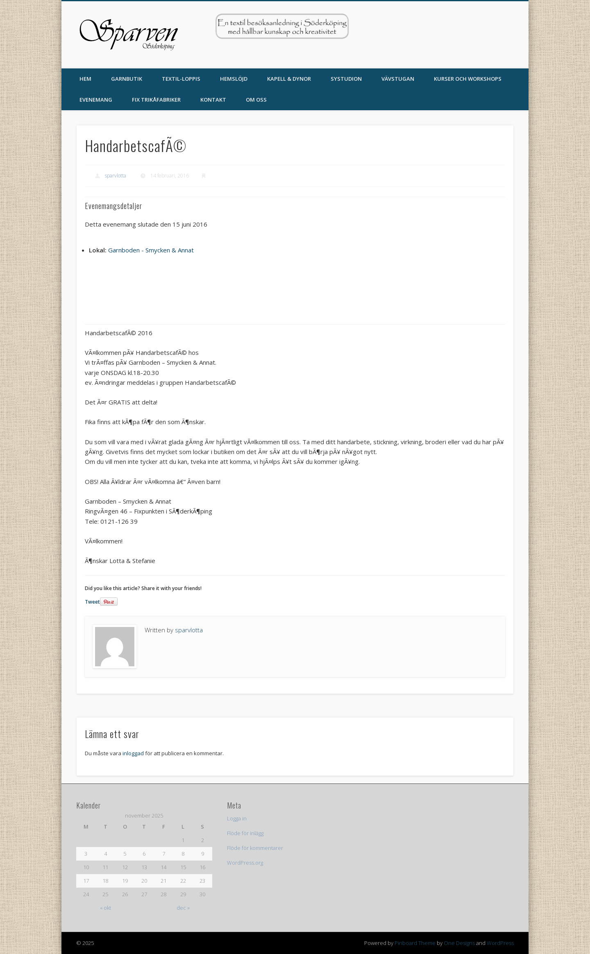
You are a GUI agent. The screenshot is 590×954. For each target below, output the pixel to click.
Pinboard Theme (415, 943)
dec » (183, 907)
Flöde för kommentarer (255, 848)
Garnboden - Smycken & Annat (151, 250)
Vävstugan (397, 78)
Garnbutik (126, 78)
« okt (105, 907)
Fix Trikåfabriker (156, 99)
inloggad (133, 753)
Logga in (237, 818)
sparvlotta (115, 175)
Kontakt (213, 99)
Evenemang (95, 99)
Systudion (346, 78)
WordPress (500, 943)
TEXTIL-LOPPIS (181, 78)
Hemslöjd (233, 78)
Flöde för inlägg (245, 833)
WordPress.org (245, 862)
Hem (85, 78)
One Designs (459, 943)
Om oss (256, 99)
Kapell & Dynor (289, 78)
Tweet (92, 601)
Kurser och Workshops (468, 78)
